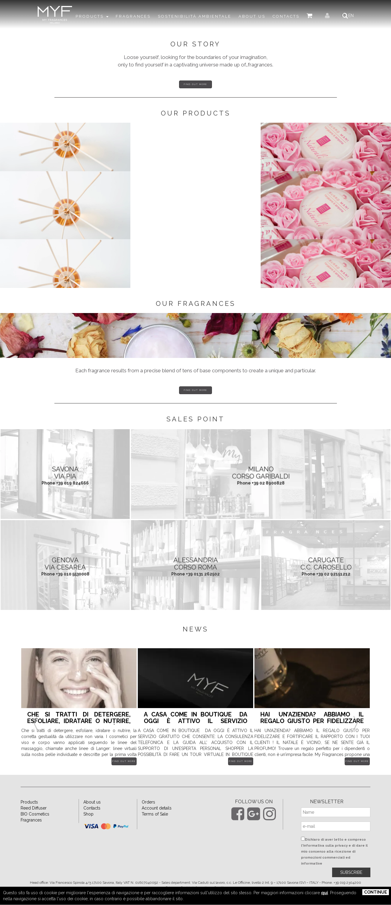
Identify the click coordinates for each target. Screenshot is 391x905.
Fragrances (31, 834)
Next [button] (355, 730)
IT (347, 15)
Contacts (91, 822)
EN (354, 15)
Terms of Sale (155, 828)
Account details (157, 822)
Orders (148, 816)
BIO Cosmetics (35, 828)
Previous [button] (35, 730)
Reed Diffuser (34, 822)
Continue (375, 892)
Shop (88, 828)
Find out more (195, 84)
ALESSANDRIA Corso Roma (195, 578)
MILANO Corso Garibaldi (261, 487)
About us (92, 816)
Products (29, 816)
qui (324, 892)
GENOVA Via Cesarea (65, 578)
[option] (79, 725)
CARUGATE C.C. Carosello (326, 578)
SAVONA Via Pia (65, 487)
